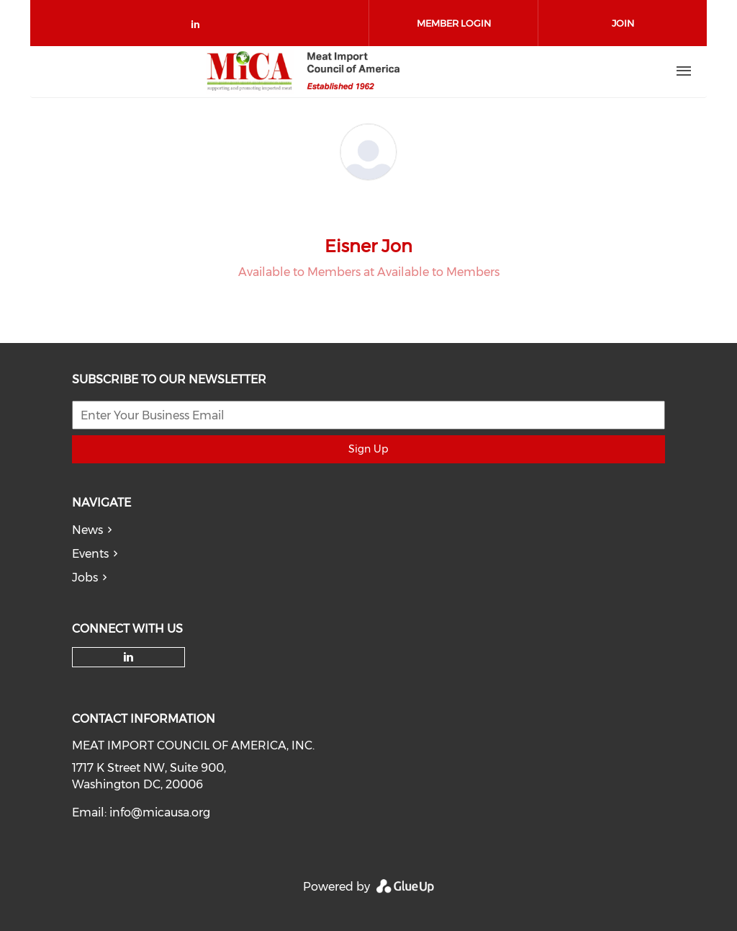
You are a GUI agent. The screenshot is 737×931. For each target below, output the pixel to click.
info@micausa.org (159, 812)
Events (90, 554)
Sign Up (368, 448)
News (87, 530)
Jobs (85, 577)
